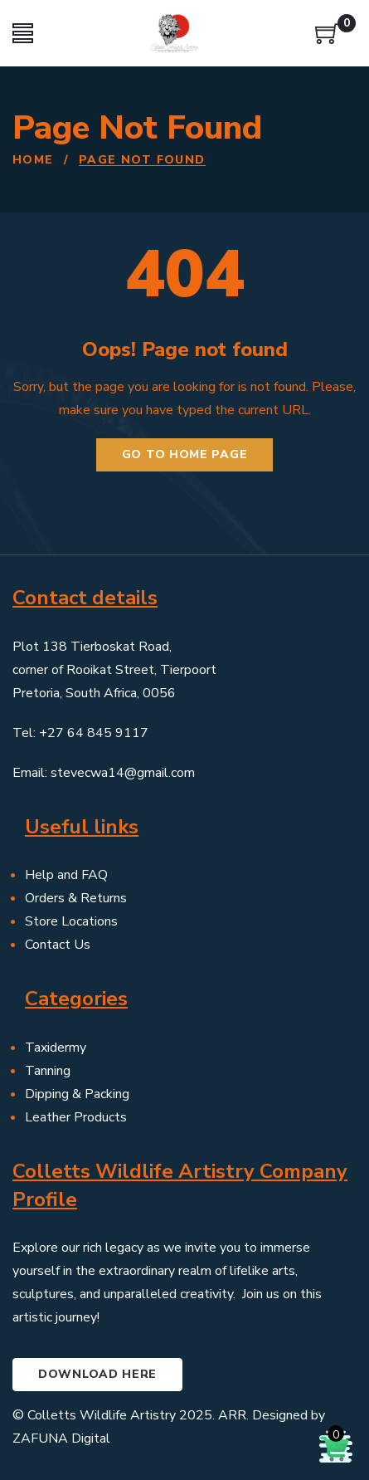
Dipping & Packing (77, 1094)
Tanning (47, 1071)
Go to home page (185, 454)
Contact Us (57, 944)
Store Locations (71, 921)
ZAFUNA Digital (61, 1438)
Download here (97, 1374)
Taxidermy (55, 1047)
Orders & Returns (76, 898)
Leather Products (76, 1117)
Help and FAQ (66, 875)
